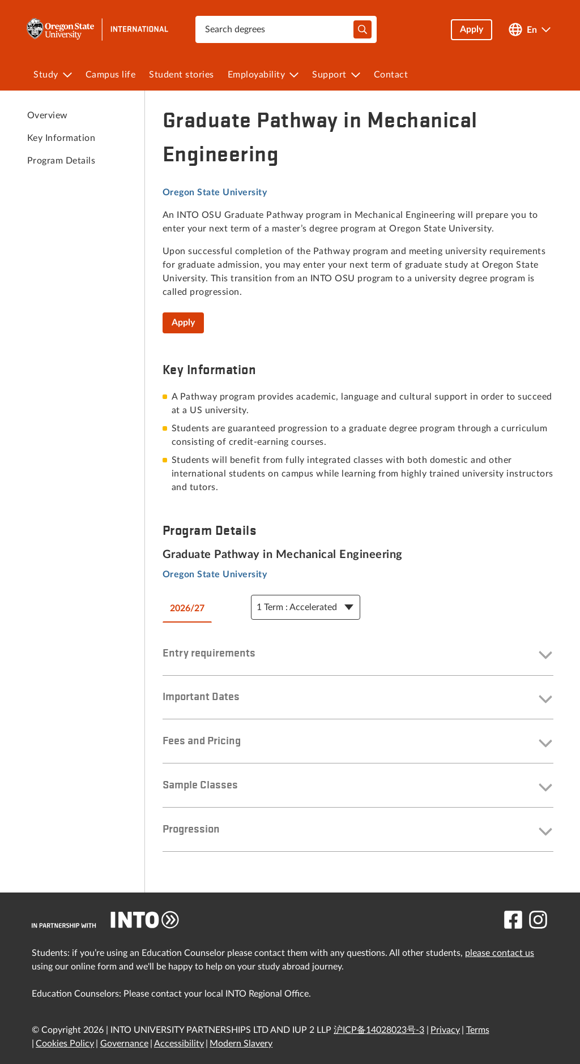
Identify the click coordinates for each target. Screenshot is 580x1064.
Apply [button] (471, 29)
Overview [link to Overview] (47, 115)
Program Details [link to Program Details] (61, 160)
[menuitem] (53, 75)
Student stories (181, 74)
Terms (477, 1030)
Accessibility (179, 1043)
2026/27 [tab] (187, 608)
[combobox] (286, 29)
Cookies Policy (65, 1043)
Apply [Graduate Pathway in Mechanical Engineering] (183, 322)
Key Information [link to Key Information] (61, 138)
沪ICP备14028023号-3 (379, 1030)
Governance (124, 1043)
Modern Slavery (241, 1043)
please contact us (499, 953)
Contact (391, 74)
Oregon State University (215, 192)
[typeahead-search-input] (362, 29)
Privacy (445, 1030)
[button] (358, 656)
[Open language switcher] (529, 30)
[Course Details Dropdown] (305, 607)
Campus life (111, 74)
